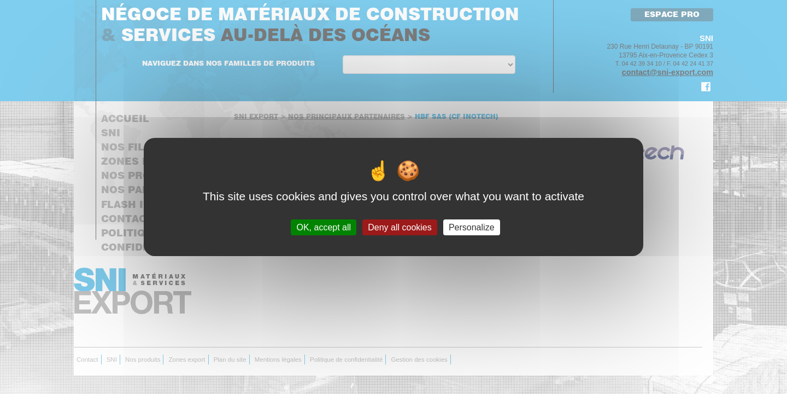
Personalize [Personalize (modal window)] (472, 227)
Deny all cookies (400, 227)
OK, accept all (323, 227)
